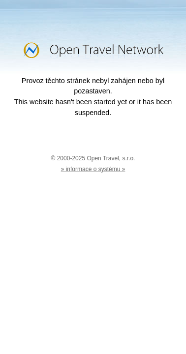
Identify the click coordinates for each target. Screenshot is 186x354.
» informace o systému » (93, 169)
